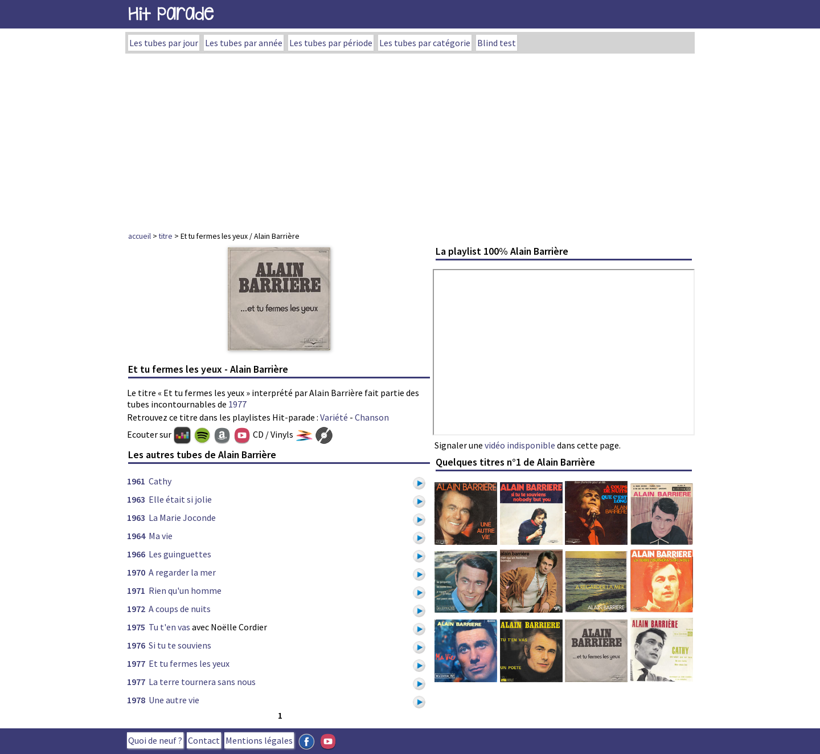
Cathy (160, 481)
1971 (136, 590)
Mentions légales (259, 740)
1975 (136, 627)
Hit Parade (171, 14)
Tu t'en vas (169, 627)
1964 (136, 535)
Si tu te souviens (180, 645)
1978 (136, 700)
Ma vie (161, 535)
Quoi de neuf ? (155, 740)
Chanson (372, 417)
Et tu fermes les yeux (189, 663)
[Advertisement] (410, 139)
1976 (136, 645)
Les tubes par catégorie (424, 42)
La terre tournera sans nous (202, 681)
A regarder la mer (182, 572)
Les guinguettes (180, 554)
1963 (136, 499)
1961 (136, 481)
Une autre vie (174, 700)
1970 (136, 572)
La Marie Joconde (182, 517)
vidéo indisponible (520, 445)
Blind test (496, 42)
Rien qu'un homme (185, 590)
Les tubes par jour (163, 42)
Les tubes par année (243, 42)
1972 (136, 608)
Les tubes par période (330, 42)
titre (166, 236)
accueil (139, 236)
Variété (334, 417)
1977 (237, 404)
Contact (204, 740)
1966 (136, 554)
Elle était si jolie (180, 499)
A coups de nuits (180, 608)
